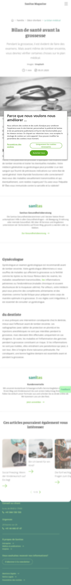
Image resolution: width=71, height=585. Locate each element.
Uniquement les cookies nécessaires (46, 145)
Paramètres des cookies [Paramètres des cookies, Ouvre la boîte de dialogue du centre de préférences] (14, 145)
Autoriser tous (39, 153)
